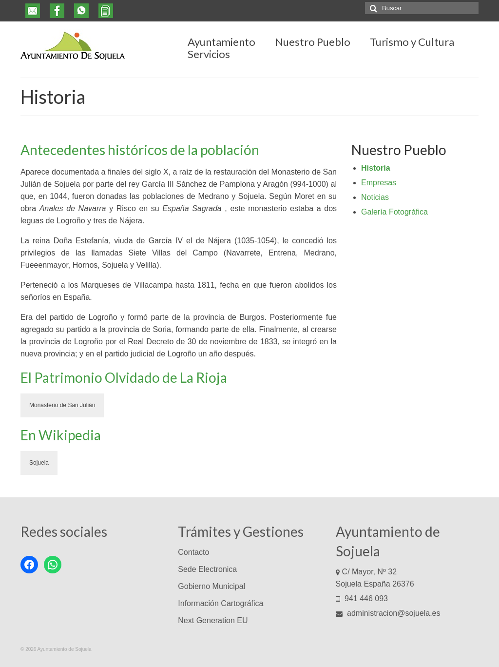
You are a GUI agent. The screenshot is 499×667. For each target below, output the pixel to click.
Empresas (378, 182)
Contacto (193, 552)
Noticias (375, 197)
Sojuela (39, 462)
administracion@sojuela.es (388, 613)
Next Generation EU (213, 620)
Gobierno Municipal (211, 586)
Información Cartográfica (220, 603)
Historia (375, 168)
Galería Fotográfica (394, 212)
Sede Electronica (207, 569)
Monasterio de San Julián (62, 405)
